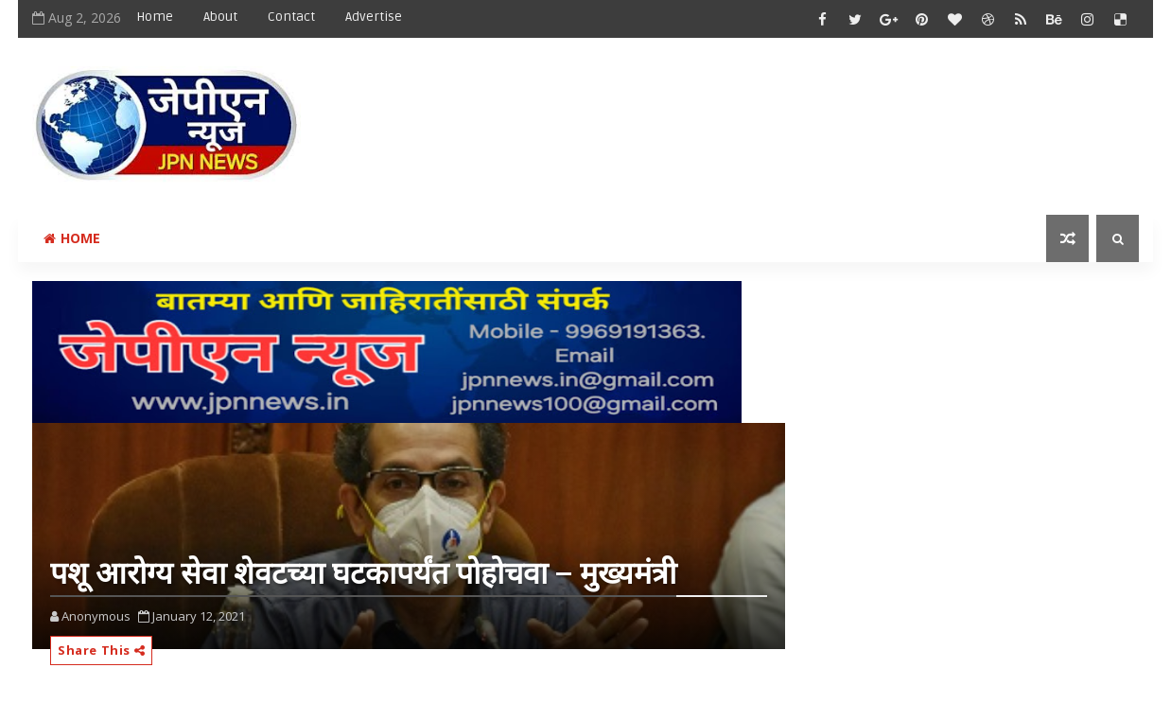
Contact (291, 17)
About (220, 17)
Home (154, 17)
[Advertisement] (792, 110)
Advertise (373, 17)
